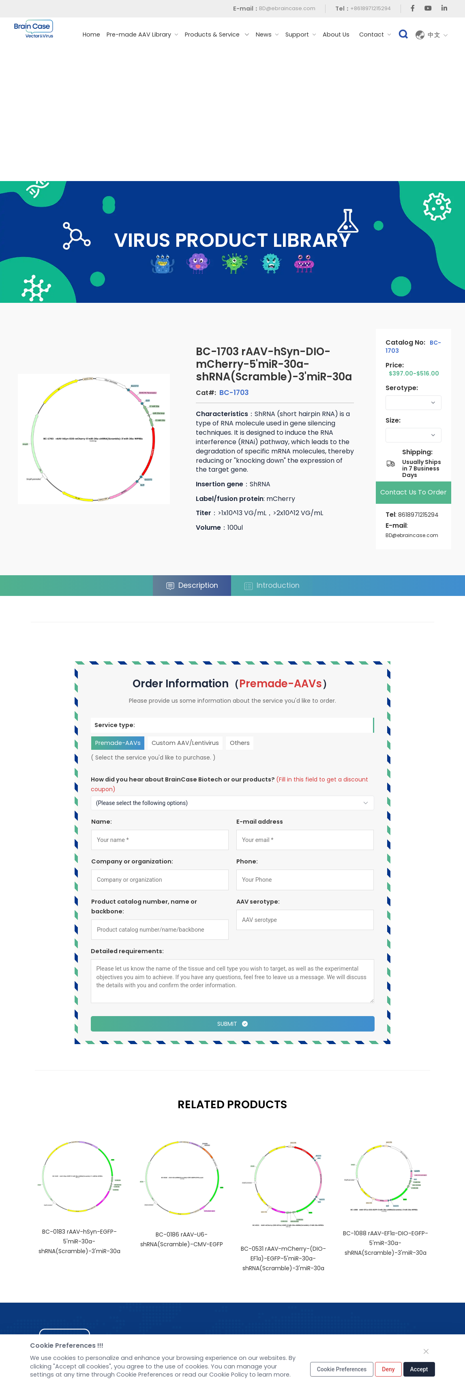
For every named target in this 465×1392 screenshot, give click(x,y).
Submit (232, 1024)
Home (91, 34)
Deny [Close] (388, 1369)
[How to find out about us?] (233, 803)
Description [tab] (192, 586)
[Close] (426, 1351)
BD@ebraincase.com (287, 8)
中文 (438, 35)
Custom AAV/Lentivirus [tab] (185, 743)
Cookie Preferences (342, 1369)
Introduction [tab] (272, 586)
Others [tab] (240, 743)
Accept (419, 1369)
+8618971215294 (370, 8)
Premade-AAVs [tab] (117, 743)
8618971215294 (418, 515)
